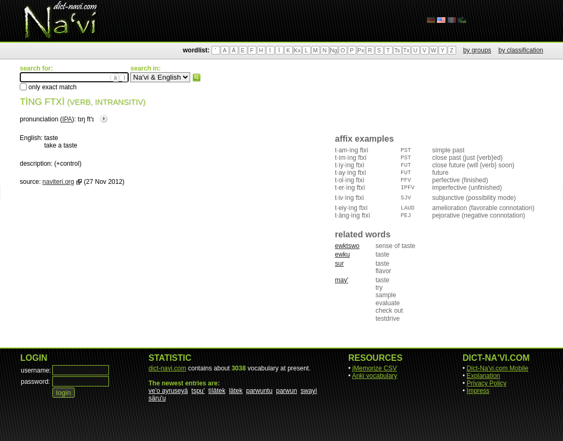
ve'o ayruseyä (168, 390)
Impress (478, 390)
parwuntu (259, 390)
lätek (236, 390)
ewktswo (347, 246)
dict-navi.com (167, 368)
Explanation (484, 376)
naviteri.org (58, 181)
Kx (297, 50)
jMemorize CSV (375, 368)
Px (360, 50)
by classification (520, 50)
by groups (477, 50)
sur (339, 263)
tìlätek (216, 390)
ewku (342, 254)
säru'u (157, 398)
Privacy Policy (487, 383)
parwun (286, 390)
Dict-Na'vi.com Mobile (498, 368)
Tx (406, 50)
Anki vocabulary (374, 376)
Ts (397, 50)
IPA (67, 119)
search (196, 77)
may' (341, 280)
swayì (309, 390)
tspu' (198, 390)
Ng (334, 50)
